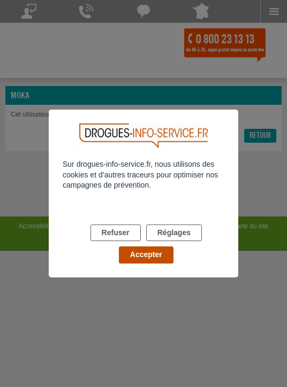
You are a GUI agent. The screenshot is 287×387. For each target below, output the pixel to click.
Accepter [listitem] (146, 254)
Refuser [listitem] (116, 232)
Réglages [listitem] (174, 232)
